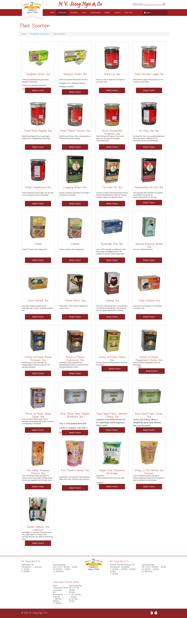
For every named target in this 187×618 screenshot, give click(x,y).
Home (52, 12)
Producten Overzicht (39, 34)
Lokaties (117, 12)
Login (148, 13)
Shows (84, 12)
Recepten (74, 12)
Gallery (107, 12)
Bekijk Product (38, 90)
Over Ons (128, 12)
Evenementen (95, 12)
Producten (62, 12)
